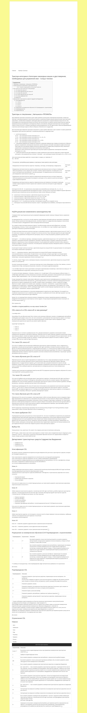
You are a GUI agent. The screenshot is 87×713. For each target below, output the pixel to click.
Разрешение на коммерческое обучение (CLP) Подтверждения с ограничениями (34, 107)
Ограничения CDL (20, 110)
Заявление (15, 627)
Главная (14, 70)
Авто (14, 625)
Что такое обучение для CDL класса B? (24, 94)
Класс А (19, 102)
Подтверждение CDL (20, 109)
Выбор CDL (18, 97)
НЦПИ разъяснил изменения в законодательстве (25, 85)
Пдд (14, 632)
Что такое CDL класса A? (21, 90)
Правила (15, 637)
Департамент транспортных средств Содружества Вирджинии (28, 99)
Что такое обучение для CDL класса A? (24, 91)
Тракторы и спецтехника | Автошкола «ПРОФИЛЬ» (26, 84)
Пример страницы (22, 70)
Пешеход (15, 634)
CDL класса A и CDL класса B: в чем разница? (24, 88)
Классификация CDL (20, 100)
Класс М (19, 106)
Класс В (19, 103)
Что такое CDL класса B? (21, 93)
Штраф (14, 641)
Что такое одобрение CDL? (22, 96)
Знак (14, 630)
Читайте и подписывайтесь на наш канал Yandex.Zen (30, 87)
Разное (14, 639)
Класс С (19, 104)
